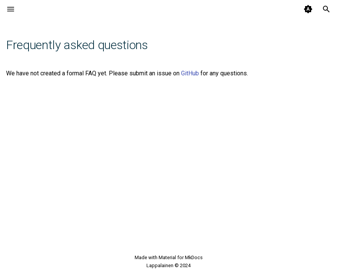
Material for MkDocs (181, 257)
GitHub (190, 73)
